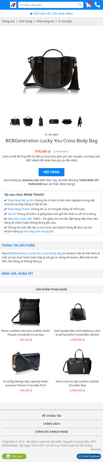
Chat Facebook (89, 456)
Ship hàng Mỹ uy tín (20, 200)
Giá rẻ (11, 214)
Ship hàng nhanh (18, 209)
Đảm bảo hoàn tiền (20, 219)
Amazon (96, 449)
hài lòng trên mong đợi (38, 231)
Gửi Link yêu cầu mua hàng (53, 13)
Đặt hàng (51, 172)
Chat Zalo (14, 456)
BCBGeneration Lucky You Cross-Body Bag (35, 253)
